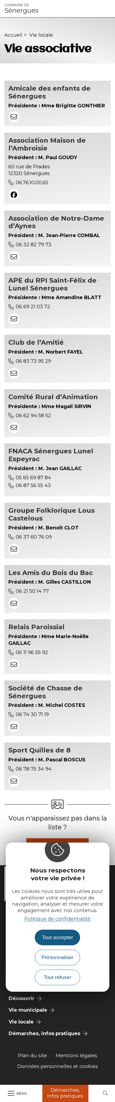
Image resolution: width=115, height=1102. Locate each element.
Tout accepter (57, 937)
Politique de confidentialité (57, 919)
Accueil (13, 35)
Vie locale (41, 35)
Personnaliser (57, 957)
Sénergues (21, 8)
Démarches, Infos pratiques (65, 1093)
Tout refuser (57, 977)
